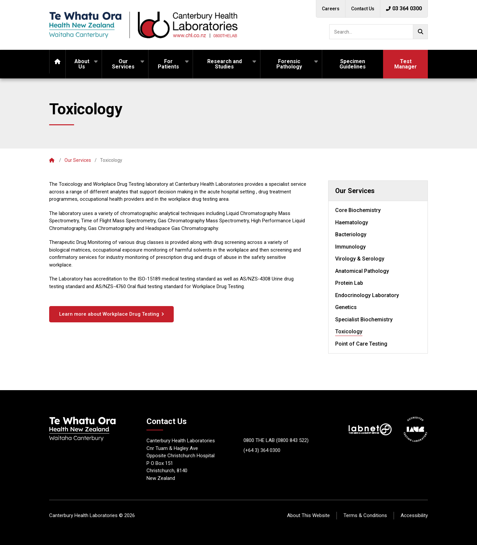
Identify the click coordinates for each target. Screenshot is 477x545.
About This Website (308, 515)
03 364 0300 (404, 8)
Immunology (350, 247)
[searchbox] (378, 31)
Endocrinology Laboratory (367, 295)
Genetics (346, 307)
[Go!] (420, 31)
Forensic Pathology (289, 64)
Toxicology (348, 331)
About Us (81, 64)
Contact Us (362, 8)
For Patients (168, 64)
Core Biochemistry (358, 210)
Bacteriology (350, 234)
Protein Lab (349, 283)
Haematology (351, 222)
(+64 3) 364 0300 (261, 450)
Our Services (123, 64)
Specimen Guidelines (352, 64)
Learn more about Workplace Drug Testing (109, 314)
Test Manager (405, 64)
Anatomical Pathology (362, 271)
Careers (330, 8)
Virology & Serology (359, 259)
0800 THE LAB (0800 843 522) (276, 440)
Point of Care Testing (361, 344)
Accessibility (414, 515)
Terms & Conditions (365, 515)
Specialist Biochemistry (364, 319)
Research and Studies (224, 64)
